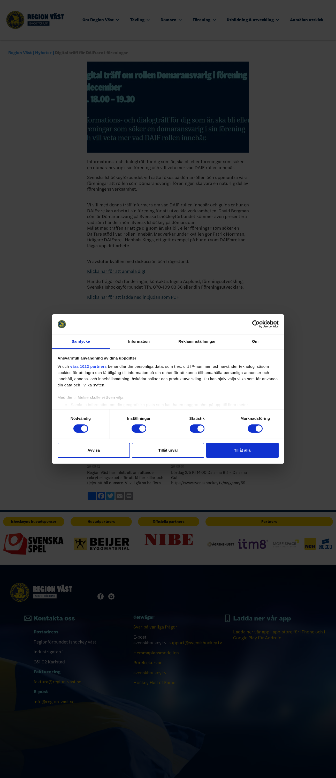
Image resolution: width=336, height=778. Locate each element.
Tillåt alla (242, 450)
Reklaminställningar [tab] (197, 341)
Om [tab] (255, 341)
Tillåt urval (168, 450)
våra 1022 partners (88, 366)
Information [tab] (139, 341)
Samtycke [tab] (81, 341)
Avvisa (94, 450)
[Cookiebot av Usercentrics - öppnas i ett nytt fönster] (256, 324)
